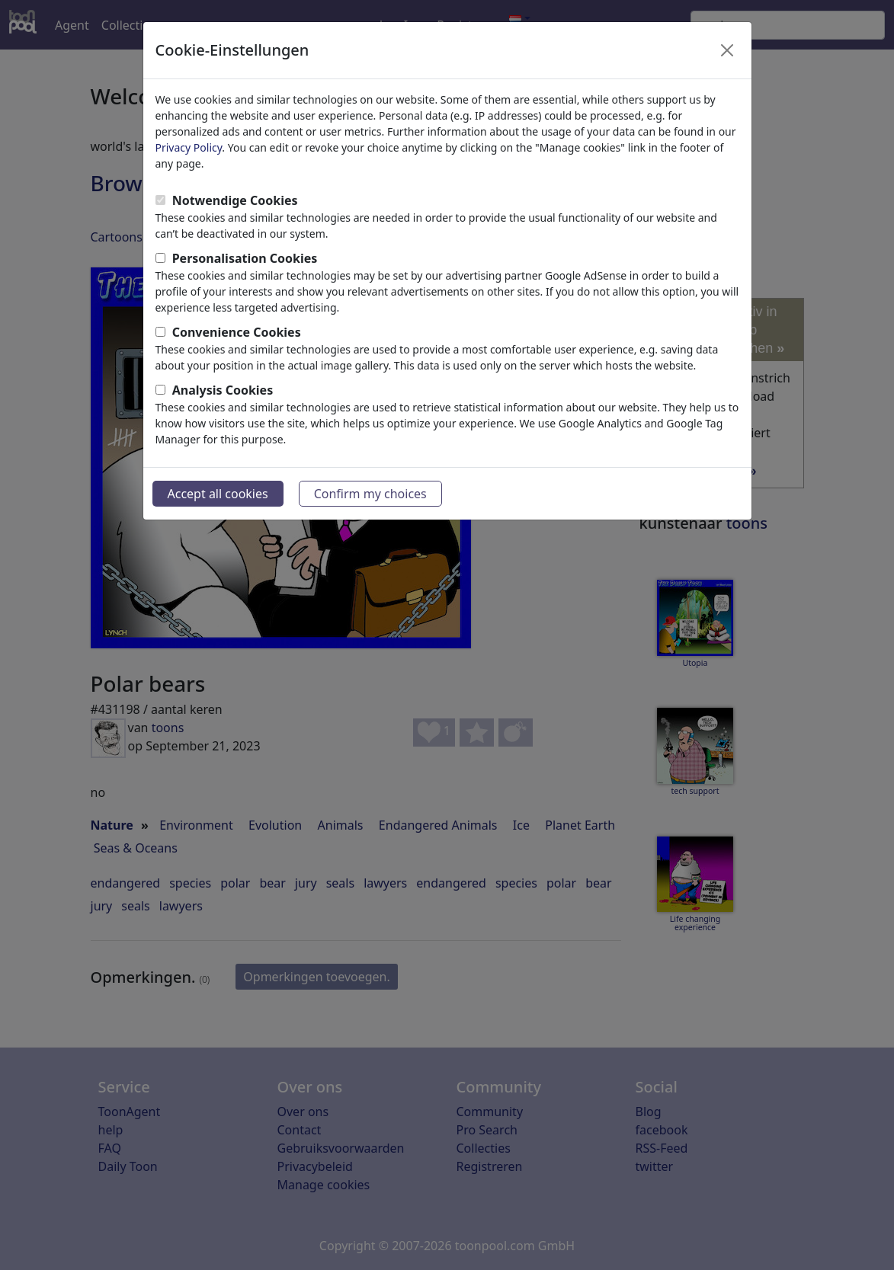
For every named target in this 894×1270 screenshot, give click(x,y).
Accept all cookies (218, 493)
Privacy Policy (189, 147)
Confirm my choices (370, 493)
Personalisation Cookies (245, 258)
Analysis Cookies (223, 390)
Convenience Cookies (236, 332)
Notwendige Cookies (235, 200)
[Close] (727, 50)
